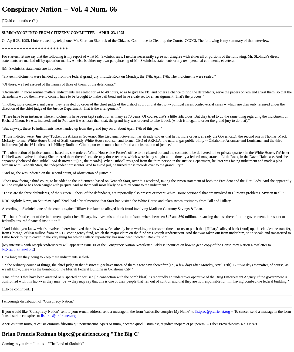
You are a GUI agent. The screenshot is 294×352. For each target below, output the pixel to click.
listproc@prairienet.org (212, 311)
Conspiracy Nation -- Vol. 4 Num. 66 (59, 9)
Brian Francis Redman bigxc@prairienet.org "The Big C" (71, 334)
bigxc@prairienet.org (18, 249)
